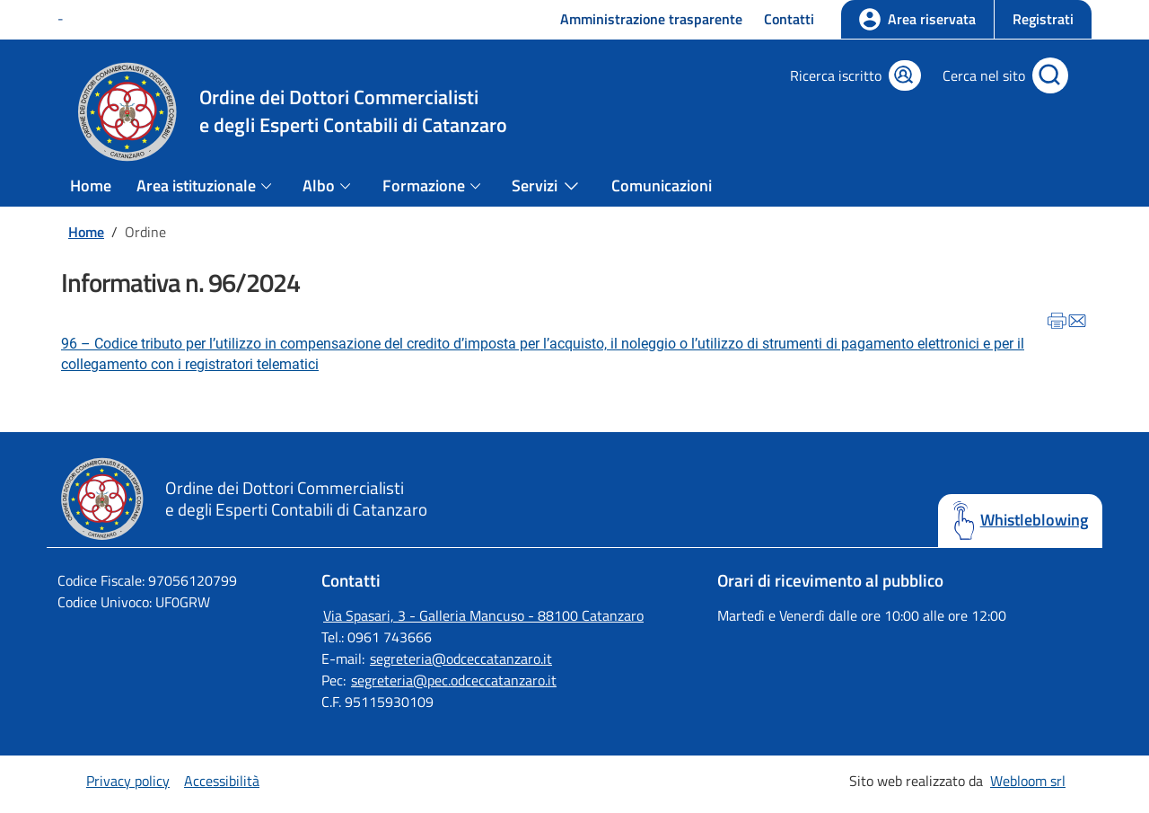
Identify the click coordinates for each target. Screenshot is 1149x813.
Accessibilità (221, 780)
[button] (1043, 19)
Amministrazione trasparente (651, 19)
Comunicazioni (661, 185)
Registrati (1043, 19)
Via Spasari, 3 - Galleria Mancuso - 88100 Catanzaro (483, 615)
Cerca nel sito (984, 75)
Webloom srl (1028, 780)
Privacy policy (128, 780)
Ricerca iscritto (835, 75)
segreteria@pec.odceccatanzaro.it (454, 680)
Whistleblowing (1034, 520)
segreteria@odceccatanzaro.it (461, 658)
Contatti (789, 19)
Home (90, 185)
